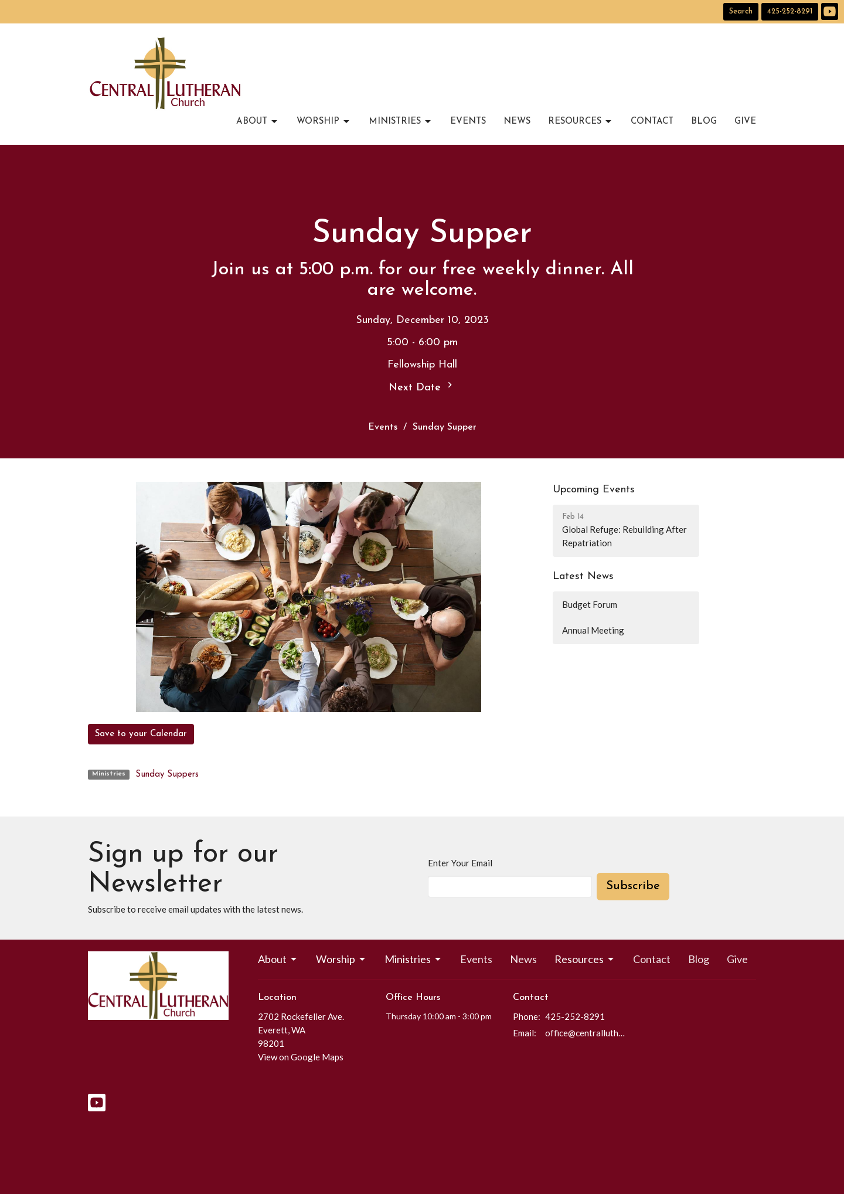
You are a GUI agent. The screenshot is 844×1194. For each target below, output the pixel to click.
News (516, 121)
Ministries (401, 122)
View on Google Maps (300, 1057)
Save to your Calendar (141, 734)
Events (468, 121)
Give (745, 121)
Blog (704, 121)
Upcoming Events (594, 489)
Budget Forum (589, 604)
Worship (324, 122)
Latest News (583, 576)
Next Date (422, 386)
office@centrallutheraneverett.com (587, 1033)
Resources (580, 122)
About (257, 122)
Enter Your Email (460, 863)
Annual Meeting (593, 630)
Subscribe (633, 886)
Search (741, 11)
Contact (652, 121)
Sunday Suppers (167, 774)
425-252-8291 (789, 11)
